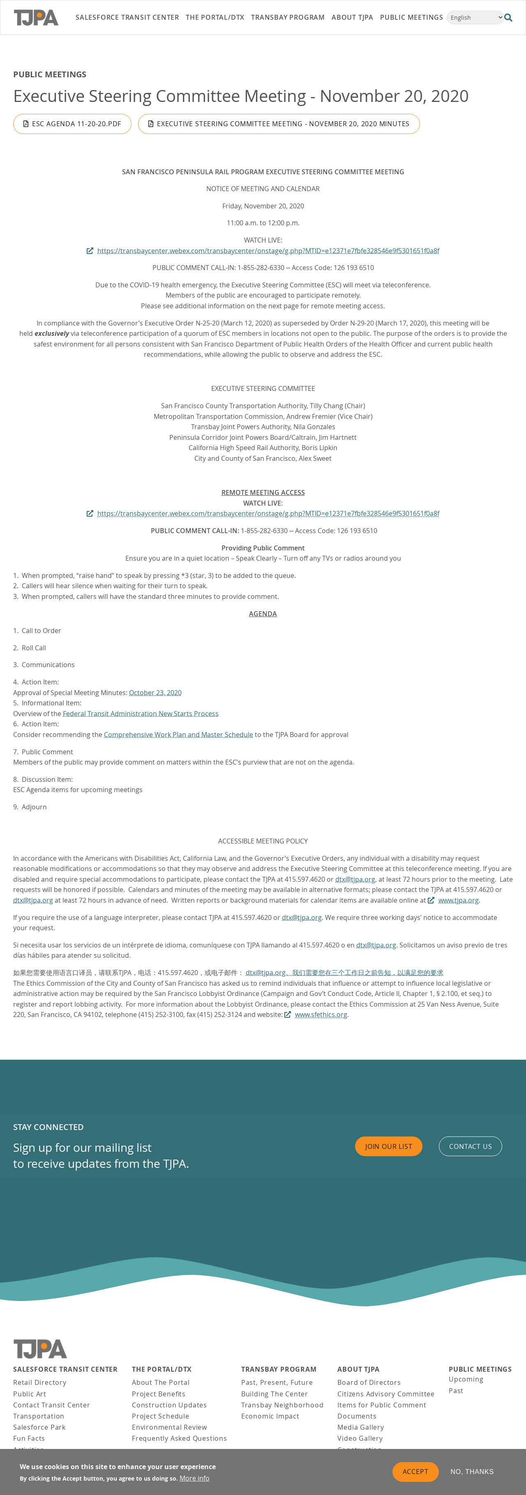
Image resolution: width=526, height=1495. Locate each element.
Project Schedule (160, 1416)
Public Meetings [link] (411, 17)
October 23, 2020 (155, 692)
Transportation (39, 1416)
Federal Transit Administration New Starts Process (141, 713)
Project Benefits (159, 1393)
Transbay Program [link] (288, 17)
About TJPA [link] (353, 17)
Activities (28, 1449)
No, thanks (472, 1475)
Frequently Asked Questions (179, 1438)
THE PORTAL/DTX (162, 1369)
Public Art (29, 1393)
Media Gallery (360, 1427)
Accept (416, 1475)
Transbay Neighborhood (282, 1405)
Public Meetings (49, 74)
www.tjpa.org (458, 900)
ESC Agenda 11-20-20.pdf (76, 123)
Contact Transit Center (51, 1405)
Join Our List (388, 1146)
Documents (356, 1416)
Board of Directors (369, 1382)
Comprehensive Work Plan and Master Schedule (178, 734)
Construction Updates (169, 1405)
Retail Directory (40, 1382)
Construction (359, 1449)
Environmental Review (169, 1427)
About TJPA (358, 1369)
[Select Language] (475, 17)
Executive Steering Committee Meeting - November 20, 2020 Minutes (283, 123)
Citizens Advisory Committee (386, 1393)
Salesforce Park (39, 1427)
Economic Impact (270, 1416)
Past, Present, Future (277, 1382)
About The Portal (161, 1382)
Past (456, 1390)
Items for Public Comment (381, 1405)
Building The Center (274, 1393)
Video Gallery (360, 1438)
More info (195, 1482)
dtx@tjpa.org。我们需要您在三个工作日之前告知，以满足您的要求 (344, 972)
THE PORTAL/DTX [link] (215, 17)
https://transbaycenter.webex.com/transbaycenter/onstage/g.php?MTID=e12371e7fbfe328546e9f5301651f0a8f (268, 250)
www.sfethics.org (321, 1014)
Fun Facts (29, 1438)
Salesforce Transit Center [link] (127, 17)
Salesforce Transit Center (65, 1369)
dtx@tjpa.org (355, 879)
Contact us (470, 1146)
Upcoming (466, 1379)
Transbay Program (279, 1369)
